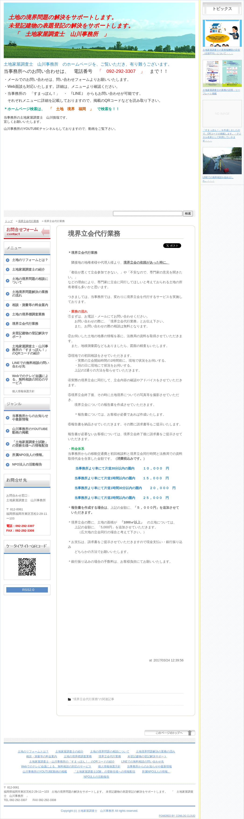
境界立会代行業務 (28, 221)
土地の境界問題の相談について (30, 280)
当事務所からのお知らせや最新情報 (30, 417)
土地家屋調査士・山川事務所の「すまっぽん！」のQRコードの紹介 (30, 349)
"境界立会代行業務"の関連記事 (93, 699)
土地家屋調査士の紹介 (28, 269)
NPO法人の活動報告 (27, 464)
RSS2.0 (28, 590)
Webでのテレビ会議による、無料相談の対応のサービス (30, 379)
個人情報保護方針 (23, 391)
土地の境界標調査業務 (28, 314)
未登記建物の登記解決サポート (30, 335)
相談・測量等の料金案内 (30, 305)
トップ (9, 221)
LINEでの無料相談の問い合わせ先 (30, 364)
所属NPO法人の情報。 (28, 455)
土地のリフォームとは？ (30, 260)
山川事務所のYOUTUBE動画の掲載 (30, 430)
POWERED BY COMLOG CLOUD (177, 816)
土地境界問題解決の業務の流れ (30, 293)
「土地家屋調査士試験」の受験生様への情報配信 (30, 443)
